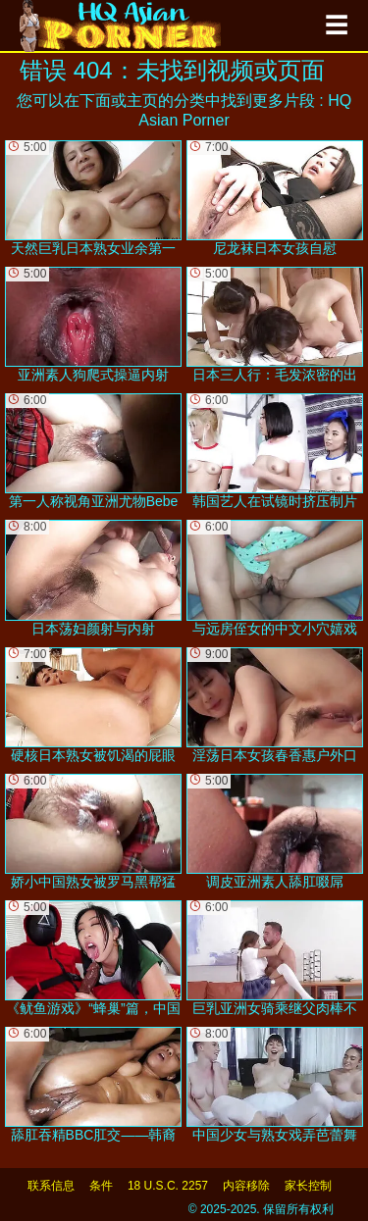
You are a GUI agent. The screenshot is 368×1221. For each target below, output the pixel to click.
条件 (101, 1186)
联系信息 (51, 1186)
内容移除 (246, 1186)
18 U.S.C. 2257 (168, 1186)
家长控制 (308, 1186)
